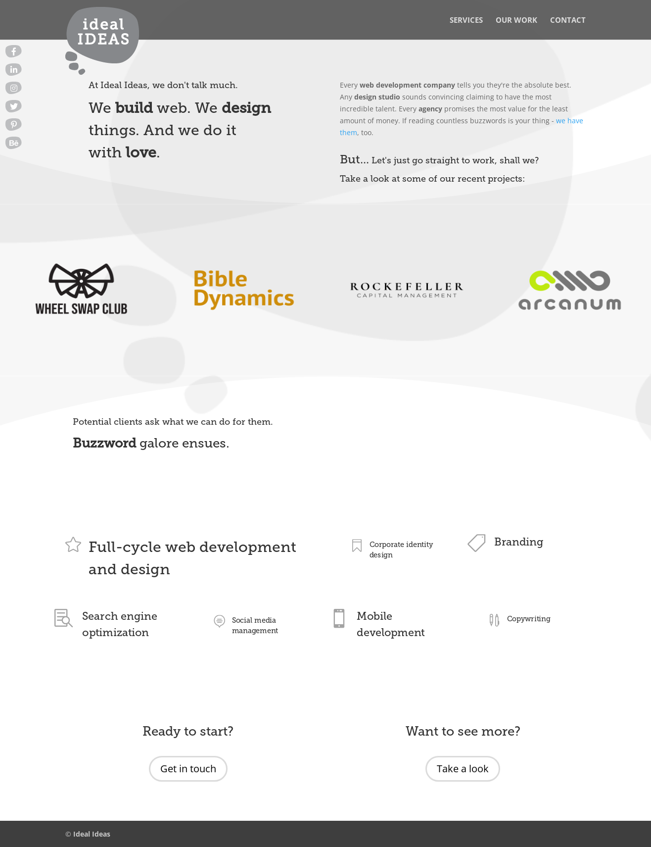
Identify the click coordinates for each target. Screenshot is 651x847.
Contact (568, 20)
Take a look (463, 768)
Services (466, 20)
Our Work (516, 20)
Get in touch (188, 768)
